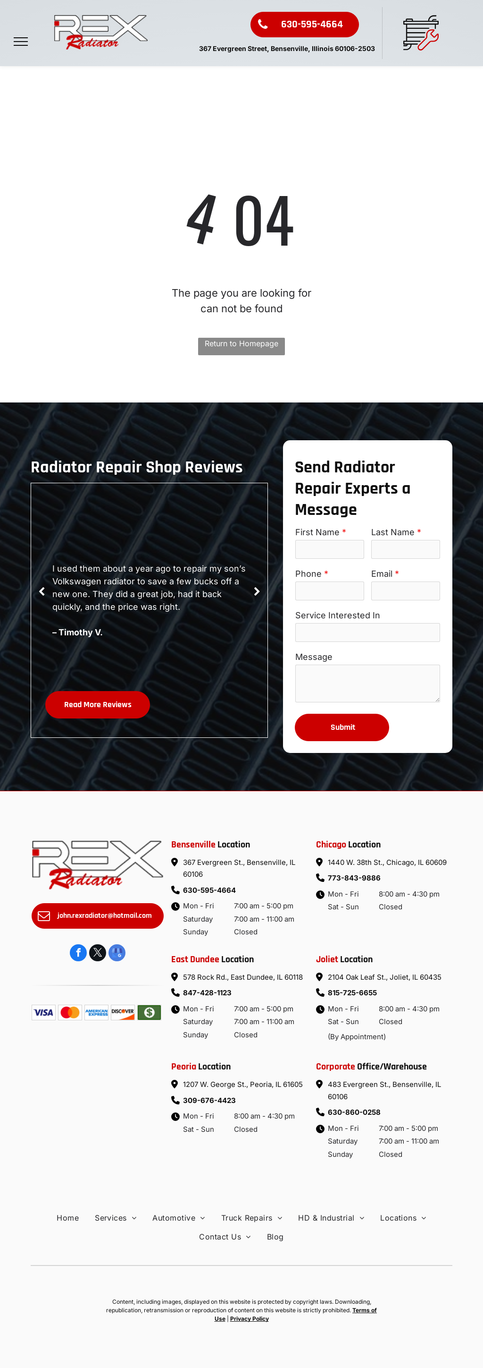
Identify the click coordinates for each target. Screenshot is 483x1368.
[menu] (20, 41)
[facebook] (78, 954)
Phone (308, 574)
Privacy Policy (249, 1318)
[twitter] (97, 954)
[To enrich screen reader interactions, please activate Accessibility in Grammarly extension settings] (367, 683)
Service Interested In (337, 615)
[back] (41, 592)
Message (314, 657)
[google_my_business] (116, 954)
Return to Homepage (241, 343)
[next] (257, 592)
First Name (317, 532)
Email (381, 574)
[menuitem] (68, 1217)
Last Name (393, 532)
